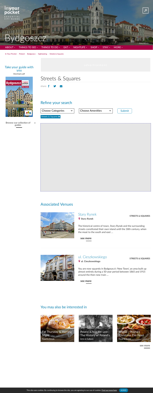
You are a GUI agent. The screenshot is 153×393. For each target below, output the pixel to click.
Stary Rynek (143, 43)
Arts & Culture (86, 339)
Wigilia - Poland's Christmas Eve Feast (131, 333)
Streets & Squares (140, 216)
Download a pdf (19, 74)
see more (86, 238)
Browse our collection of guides (18, 124)
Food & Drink (48, 339)
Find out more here (109, 390)
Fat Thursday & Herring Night (57, 333)
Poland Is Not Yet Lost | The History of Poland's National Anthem (95, 333)
